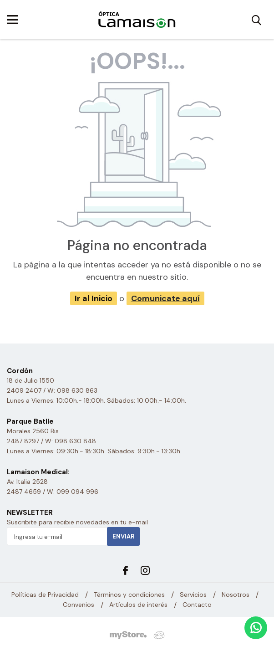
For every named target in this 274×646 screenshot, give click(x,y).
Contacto (197, 605)
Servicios (193, 594)
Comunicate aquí (165, 298)
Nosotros (235, 594)
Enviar (123, 536)
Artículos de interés (138, 605)
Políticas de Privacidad (45, 594)
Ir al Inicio (93, 298)
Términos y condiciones (129, 594)
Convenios (78, 605)
